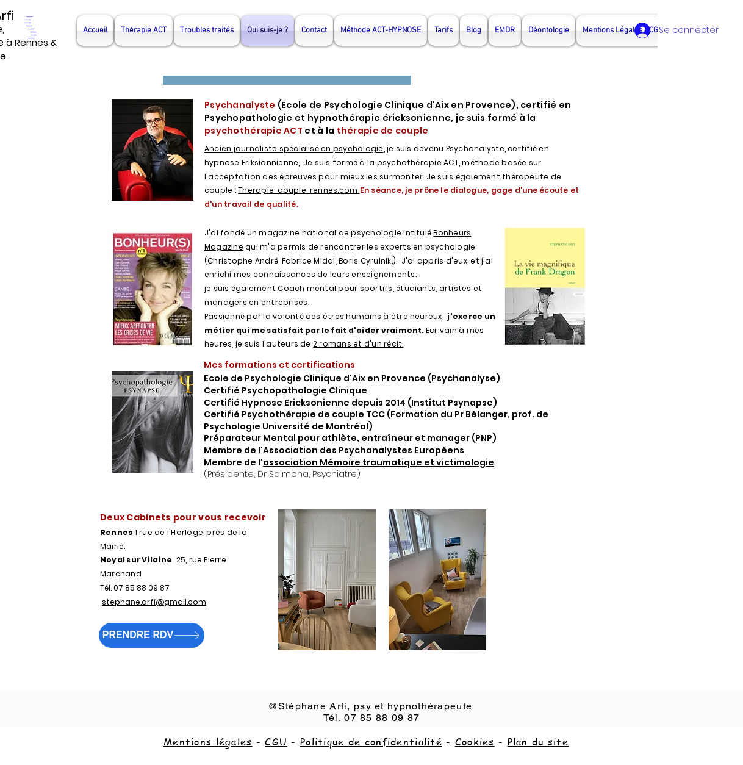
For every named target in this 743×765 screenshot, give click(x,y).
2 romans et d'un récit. (358, 344)
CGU (276, 742)
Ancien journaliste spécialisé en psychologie (294, 148)
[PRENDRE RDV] (151, 635)
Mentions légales (207, 742)
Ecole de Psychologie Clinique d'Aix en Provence (396, 105)
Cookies (475, 742)
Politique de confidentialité (371, 742)
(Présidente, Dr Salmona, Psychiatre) (282, 474)
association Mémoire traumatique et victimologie (378, 462)
